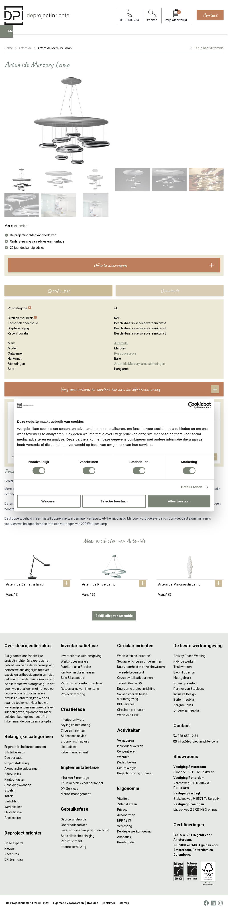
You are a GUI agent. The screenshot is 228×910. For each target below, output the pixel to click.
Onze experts (13, 842)
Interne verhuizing (73, 845)
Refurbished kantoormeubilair (82, 682)
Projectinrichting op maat (135, 772)
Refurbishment (71, 840)
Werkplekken (13, 806)
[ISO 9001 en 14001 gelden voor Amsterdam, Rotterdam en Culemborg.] (198, 849)
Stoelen (9, 789)
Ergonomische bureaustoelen (25, 746)
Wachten (123, 756)
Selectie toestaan (114, 501)
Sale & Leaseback (73, 677)
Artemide (25, 48)
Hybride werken (184, 660)
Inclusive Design (184, 693)
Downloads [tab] (169, 290)
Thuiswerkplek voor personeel (82, 782)
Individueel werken (130, 745)
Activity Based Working (189, 655)
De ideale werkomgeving (134, 830)
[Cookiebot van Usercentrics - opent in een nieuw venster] (191, 405)
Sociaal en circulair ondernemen (139, 660)
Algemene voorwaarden (68, 902)
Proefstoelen (126, 841)
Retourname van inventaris (80, 688)
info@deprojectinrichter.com (195, 740)
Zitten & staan (127, 803)
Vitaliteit (123, 798)
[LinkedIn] (213, 902)
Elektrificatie (13, 811)
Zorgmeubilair (183, 704)
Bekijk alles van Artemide (114, 614)
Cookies (92, 902)
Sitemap (123, 902)
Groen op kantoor (185, 682)
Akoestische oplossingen (21, 767)
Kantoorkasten (14, 778)
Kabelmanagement (74, 751)
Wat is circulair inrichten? (134, 655)
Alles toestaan (179, 501)
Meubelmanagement (76, 793)
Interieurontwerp (72, 718)
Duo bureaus (13, 757)
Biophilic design (184, 671)
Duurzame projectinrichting (136, 688)
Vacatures (11, 853)
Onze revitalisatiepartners (135, 677)
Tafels (8, 795)
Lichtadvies (69, 746)
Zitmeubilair (12, 773)
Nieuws (9, 847)
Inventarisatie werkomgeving (81, 655)
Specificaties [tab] (58, 290)
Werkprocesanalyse (74, 660)
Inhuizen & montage (75, 776)
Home (8, 48)
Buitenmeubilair (184, 698)
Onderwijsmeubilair (187, 709)
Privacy (122, 808)
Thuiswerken (182, 666)
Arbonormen (126, 814)
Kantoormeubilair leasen (78, 671)
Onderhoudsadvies (74, 824)
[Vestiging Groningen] (198, 803)
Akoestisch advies (73, 735)
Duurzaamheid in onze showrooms (141, 666)
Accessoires (13, 816)
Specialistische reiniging (77, 835)
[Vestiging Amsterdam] (198, 765)
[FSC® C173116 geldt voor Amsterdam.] (198, 836)
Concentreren (126, 750)
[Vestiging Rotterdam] (198, 776)
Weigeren (48, 501)
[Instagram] (220, 902)
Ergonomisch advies (75, 740)
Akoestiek (124, 836)
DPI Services (69, 787)
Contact (210, 15)
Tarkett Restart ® (129, 682)
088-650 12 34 (185, 735)
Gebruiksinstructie (73, 818)
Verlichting (11, 800)
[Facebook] (206, 902)
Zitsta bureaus (14, 751)
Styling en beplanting (75, 724)
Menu (14, 35)
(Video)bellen (126, 761)
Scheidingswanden (17, 784)
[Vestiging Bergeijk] (198, 792)
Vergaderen (125, 739)
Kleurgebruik (182, 677)
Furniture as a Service (76, 666)
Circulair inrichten (73, 729)
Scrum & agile (126, 767)
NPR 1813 (124, 819)
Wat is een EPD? (128, 714)
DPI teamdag (13, 858)
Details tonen (191, 487)
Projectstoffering (16, 762)
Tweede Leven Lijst (130, 671)
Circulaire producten (131, 708)
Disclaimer (108, 902)
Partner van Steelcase (189, 688)
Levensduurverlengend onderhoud (85, 829)
